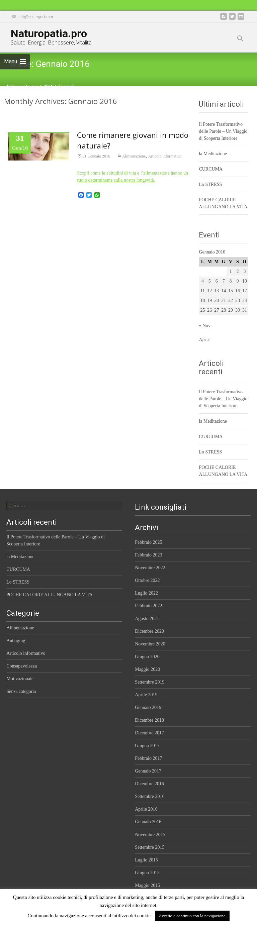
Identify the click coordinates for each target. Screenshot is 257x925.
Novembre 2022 (150, 567)
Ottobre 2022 (147, 580)
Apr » (204, 339)
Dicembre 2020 (149, 631)
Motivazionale (19, 678)
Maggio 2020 (147, 669)
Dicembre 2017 (149, 732)
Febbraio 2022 (148, 605)
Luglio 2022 (146, 593)
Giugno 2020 (147, 656)
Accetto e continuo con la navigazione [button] (192, 915)
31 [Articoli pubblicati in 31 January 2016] (244, 310)
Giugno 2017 (147, 745)
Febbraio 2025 (148, 542)
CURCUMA (211, 169)
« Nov (204, 325)
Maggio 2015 (147, 885)
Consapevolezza (21, 666)
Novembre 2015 (150, 834)
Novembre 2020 (150, 643)
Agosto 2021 (147, 618)
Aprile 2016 (146, 809)
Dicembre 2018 (149, 720)
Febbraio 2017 (148, 758)
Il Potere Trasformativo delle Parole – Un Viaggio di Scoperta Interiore (223, 131)
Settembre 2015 (149, 847)
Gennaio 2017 (148, 771)
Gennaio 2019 (148, 707)
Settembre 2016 (149, 796)
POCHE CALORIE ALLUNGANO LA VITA (49, 594)
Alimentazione (134, 156)
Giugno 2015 (147, 872)
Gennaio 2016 (148, 821)
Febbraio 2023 (148, 554)
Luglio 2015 (146, 859)
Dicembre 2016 (149, 783)
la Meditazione (213, 153)
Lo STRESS (210, 184)
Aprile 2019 (146, 694)
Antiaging (15, 640)
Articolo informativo (165, 156)
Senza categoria (21, 691)
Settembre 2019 (149, 682)
